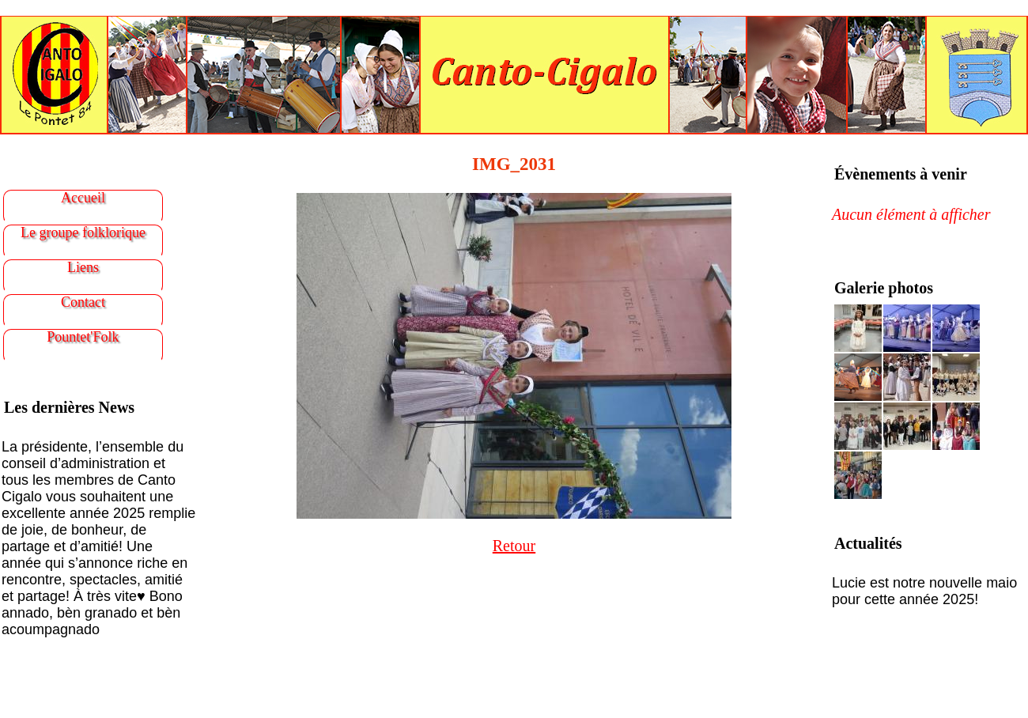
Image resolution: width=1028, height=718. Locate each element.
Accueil (83, 198)
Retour (514, 545)
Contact (83, 302)
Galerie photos (883, 288)
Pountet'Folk (83, 337)
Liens (83, 267)
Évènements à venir (900, 174)
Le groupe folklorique (83, 232)
